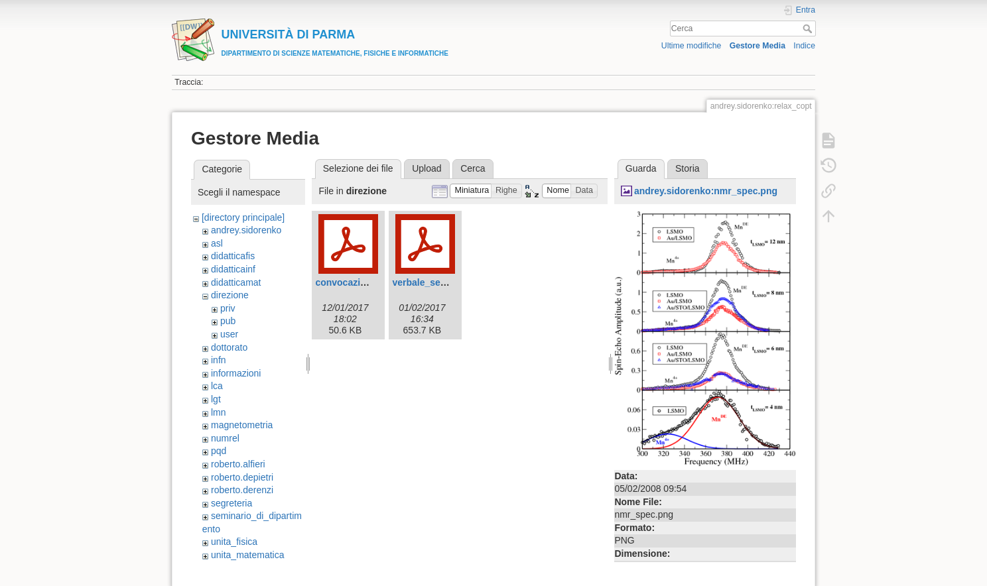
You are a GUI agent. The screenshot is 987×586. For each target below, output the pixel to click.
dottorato (229, 347)
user (229, 334)
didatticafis (233, 256)
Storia (687, 168)
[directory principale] (243, 217)
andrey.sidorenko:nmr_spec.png (705, 191)
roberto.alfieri (238, 464)
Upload (426, 168)
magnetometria (242, 425)
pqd (218, 450)
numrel (225, 438)
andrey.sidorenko (246, 230)
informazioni (236, 373)
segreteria (231, 503)
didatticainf (233, 269)
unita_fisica (234, 541)
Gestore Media (757, 45)
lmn (218, 412)
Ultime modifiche (691, 45)
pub (227, 321)
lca (217, 386)
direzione (230, 295)
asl (217, 243)
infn (218, 360)
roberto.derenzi (242, 490)
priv (227, 308)
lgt (216, 399)
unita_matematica (248, 555)
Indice (804, 45)
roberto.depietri (242, 477)
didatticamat (236, 282)
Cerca (809, 28)
